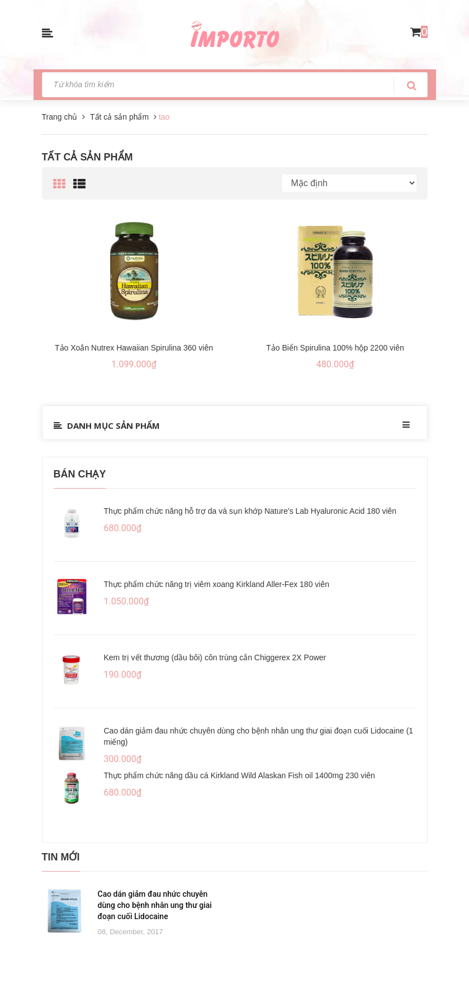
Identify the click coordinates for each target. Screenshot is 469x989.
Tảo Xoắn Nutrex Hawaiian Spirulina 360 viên (134, 347)
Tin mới (61, 857)
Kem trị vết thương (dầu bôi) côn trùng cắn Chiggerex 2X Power (215, 657)
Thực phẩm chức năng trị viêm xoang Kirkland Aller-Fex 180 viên (217, 584)
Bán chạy (80, 474)
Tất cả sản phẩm (87, 157)
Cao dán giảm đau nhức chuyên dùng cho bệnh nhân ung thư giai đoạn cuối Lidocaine (155, 905)
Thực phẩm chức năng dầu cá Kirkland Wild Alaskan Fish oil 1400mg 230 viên (239, 775)
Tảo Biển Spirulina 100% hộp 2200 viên (335, 347)
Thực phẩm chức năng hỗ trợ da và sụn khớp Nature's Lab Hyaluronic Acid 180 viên (250, 511)
